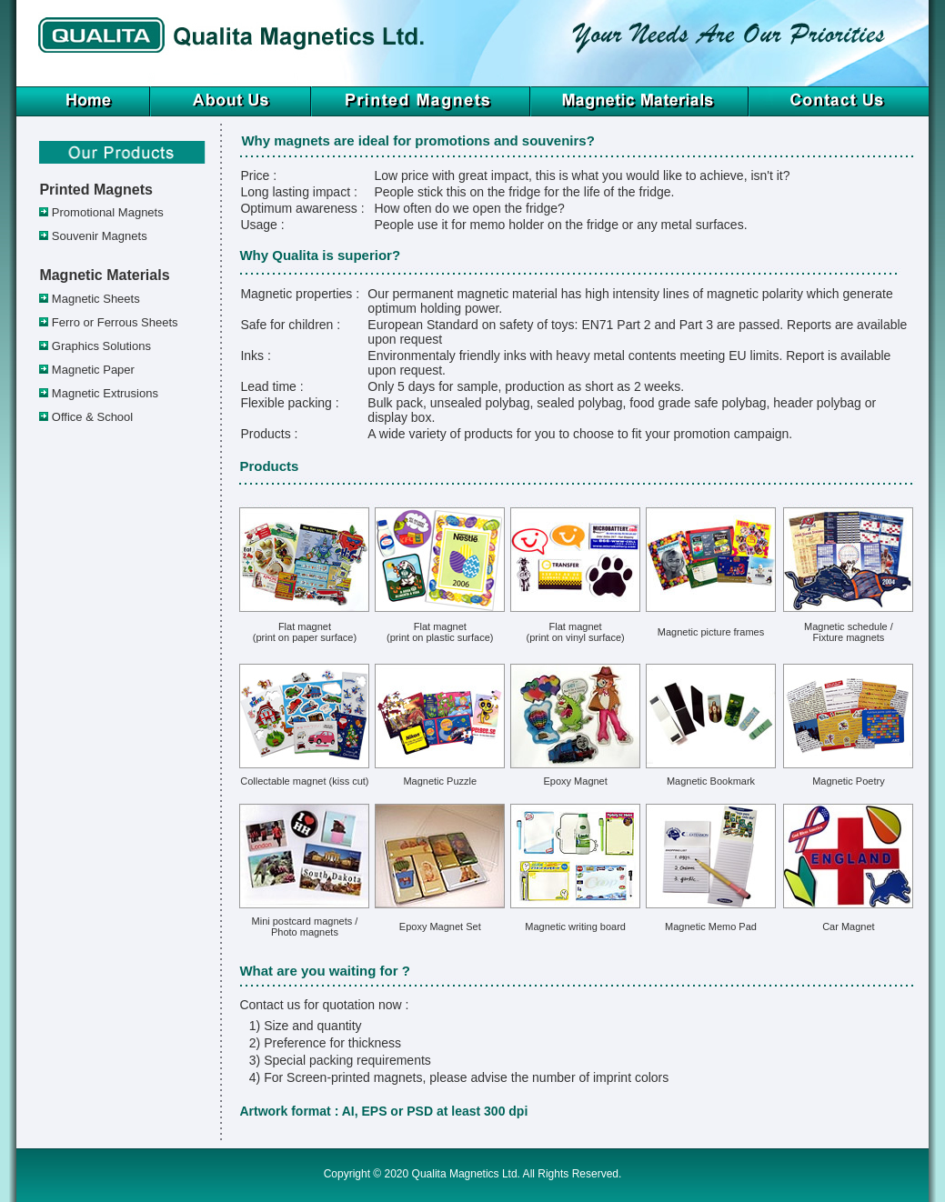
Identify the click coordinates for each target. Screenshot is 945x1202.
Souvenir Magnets (99, 236)
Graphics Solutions (101, 346)
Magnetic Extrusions (105, 393)
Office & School (92, 417)
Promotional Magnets (108, 212)
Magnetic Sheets (96, 299)
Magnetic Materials (104, 275)
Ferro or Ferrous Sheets (115, 322)
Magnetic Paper (93, 369)
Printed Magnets (95, 189)
